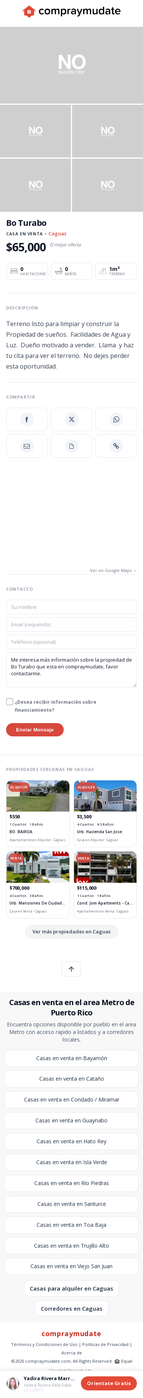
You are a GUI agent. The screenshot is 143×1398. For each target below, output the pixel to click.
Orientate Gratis (109, 1383)
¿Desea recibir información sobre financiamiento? (55, 706)
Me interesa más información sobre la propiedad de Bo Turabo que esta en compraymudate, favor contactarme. (71, 670)
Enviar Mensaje (35, 730)
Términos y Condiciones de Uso (44, 1344)
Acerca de (71, 1352)
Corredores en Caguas (72, 1308)
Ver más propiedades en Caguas (71, 931)
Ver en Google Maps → (113, 570)
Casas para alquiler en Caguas (71, 1288)
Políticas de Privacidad (105, 1344)
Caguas (57, 233)
